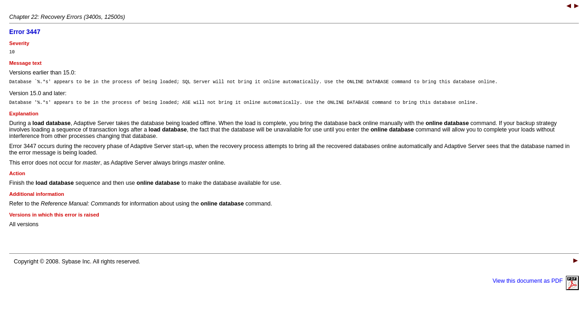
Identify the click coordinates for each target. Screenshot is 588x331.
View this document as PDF (535, 285)
